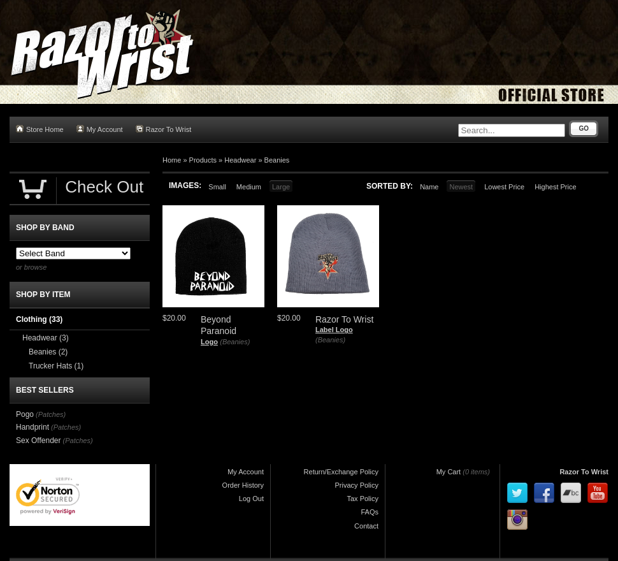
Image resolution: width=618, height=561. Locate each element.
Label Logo (334, 329)
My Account (99, 129)
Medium (248, 187)
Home (171, 160)
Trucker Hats (56, 365)
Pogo (25, 414)
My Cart (448, 472)
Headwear (240, 160)
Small (217, 187)
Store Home (40, 129)
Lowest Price (504, 187)
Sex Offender (38, 440)
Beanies (277, 160)
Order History (243, 485)
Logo (209, 342)
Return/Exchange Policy (341, 472)
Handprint (32, 427)
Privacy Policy (356, 485)
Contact (366, 526)
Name (429, 187)
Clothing (39, 319)
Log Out (251, 498)
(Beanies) (235, 342)
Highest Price (555, 187)
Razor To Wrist (164, 129)
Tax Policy (362, 498)
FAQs (369, 512)
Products (203, 160)
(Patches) (51, 414)
